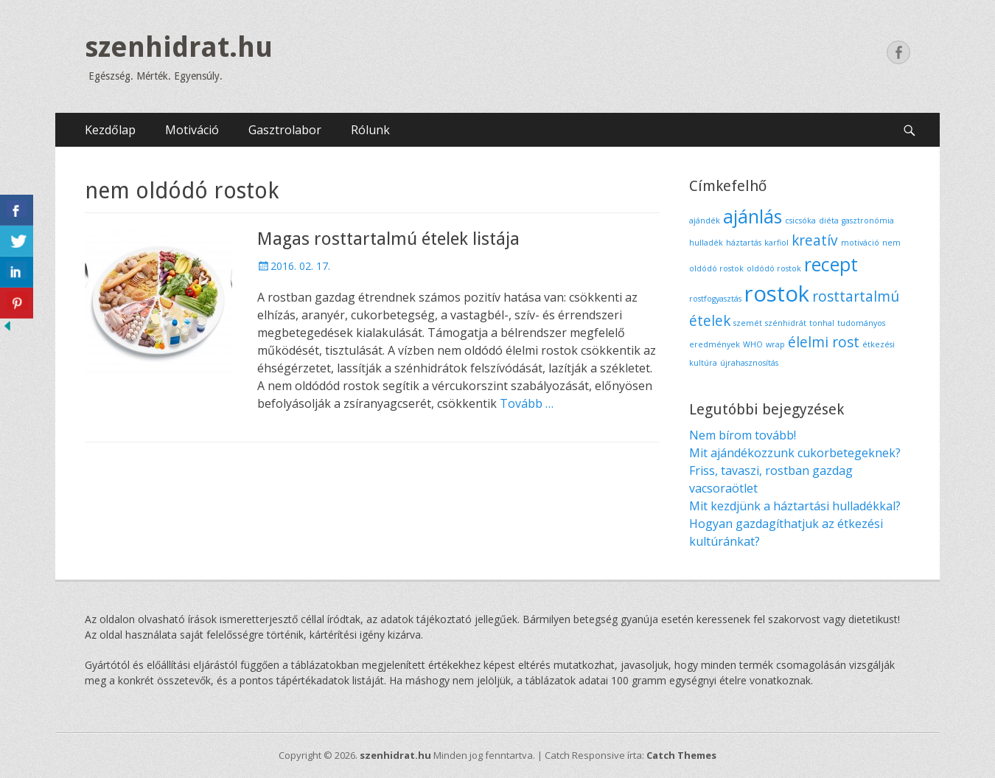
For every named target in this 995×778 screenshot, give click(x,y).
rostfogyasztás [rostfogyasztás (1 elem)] (715, 299)
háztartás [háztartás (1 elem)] (743, 242)
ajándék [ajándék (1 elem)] (704, 220)
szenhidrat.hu (179, 47)
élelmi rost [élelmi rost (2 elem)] (823, 342)
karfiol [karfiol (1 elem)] (776, 242)
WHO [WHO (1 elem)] (753, 344)
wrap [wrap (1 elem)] (775, 344)
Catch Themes (681, 755)
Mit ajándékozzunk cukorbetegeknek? (795, 453)
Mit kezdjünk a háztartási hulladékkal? (795, 506)
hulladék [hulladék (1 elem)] (706, 242)
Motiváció (192, 130)
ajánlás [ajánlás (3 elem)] (752, 216)
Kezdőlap (110, 130)
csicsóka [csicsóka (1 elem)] (800, 220)
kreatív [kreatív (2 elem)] (815, 240)
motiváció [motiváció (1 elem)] (860, 242)
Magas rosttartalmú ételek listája (388, 239)
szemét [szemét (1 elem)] (747, 323)
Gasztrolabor (284, 130)
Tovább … (527, 403)
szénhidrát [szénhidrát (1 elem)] (785, 323)
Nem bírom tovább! (742, 435)
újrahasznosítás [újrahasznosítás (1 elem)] (749, 363)
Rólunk (370, 130)
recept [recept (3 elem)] (831, 264)
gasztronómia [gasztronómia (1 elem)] (868, 220)
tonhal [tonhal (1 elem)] (821, 323)
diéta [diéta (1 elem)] (829, 220)
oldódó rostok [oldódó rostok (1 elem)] (774, 268)
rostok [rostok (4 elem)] (776, 293)
